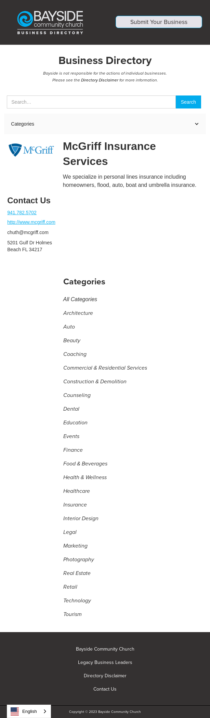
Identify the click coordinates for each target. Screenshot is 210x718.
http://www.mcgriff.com (31, 223)
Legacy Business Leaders (105, 662)
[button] (105, 124)
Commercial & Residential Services (105, 368)
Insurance (75, 505)
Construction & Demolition (95, 382)
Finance (73, 450)
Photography (78, 560)
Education (75, 423)
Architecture (78, 313)
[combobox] (29, 711)
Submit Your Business (159, 23)
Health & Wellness (85, 478)
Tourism (72, 615)
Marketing (75, 546)
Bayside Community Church (105, 649)
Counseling (77, 396)
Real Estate (77, 573)
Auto (69, 327)
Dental (71, 409)
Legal (70, 532)
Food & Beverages (85, 464)
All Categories (80, 300)
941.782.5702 (22, 213)
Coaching (75, 354)
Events (71, 437)
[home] (51, 22)
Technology (77, 601)
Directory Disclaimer (99, 81)
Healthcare (76, 491)
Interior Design (81, 519)
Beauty (71, 341)
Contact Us (105, 689)
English (24, 711)
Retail (70, 587)
